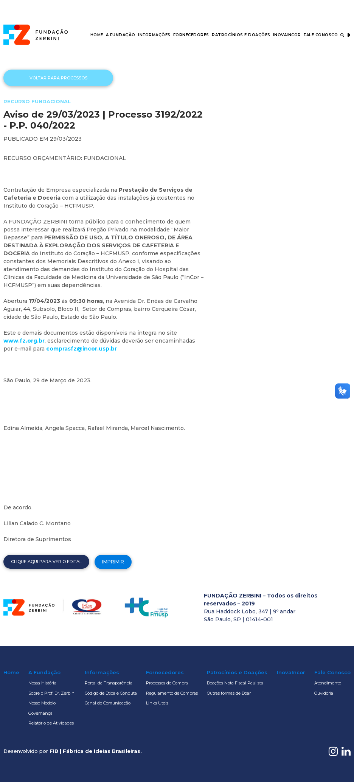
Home (96, 35)
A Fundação (120, 35)
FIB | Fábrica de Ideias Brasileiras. (96, 751)
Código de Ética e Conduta (111, 693)
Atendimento (327, 683)
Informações (154, 35)
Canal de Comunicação (107, 703)
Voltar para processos (58, 78)
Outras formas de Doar (229, 693)
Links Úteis (157, 703)
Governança (40, 713)
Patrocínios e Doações (241, 35)
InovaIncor (287, 35)
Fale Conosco (321, 35)
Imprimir (113, 562)
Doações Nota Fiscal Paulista (235, 683)
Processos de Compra (167, 683)
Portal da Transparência (108, 683)
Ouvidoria (323, 693)
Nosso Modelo (42, 703)
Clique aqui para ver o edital (46, 561)
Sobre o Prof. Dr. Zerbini (52, 693)
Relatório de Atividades (51, 723)
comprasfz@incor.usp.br (81, 348)
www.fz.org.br (24, 340)
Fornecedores (191, 35)
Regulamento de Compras (172, 693)
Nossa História (42, 683)
